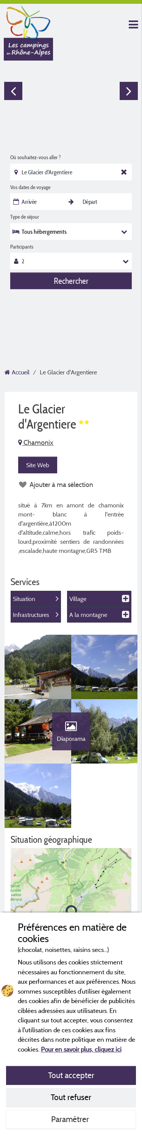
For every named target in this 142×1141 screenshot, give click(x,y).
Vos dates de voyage (30, 187)
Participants (21, 246)
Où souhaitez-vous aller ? (35, 157)
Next (129, 91)
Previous (13, 91)
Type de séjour (24, 216)
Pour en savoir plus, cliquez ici (81, 1049)
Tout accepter (71, 1075)
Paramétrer (71, 1119)
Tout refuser (71, 1097)
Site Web (37, 465)
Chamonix (35, 442)
